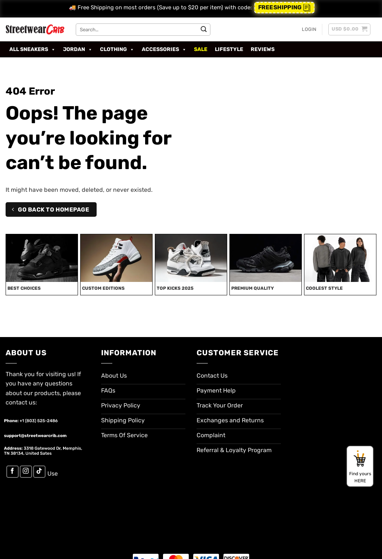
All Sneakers (32, 49)
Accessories (164, 49)
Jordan (78, 49)
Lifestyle (229, 49)
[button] (309, 29)
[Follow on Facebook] (12, 472)
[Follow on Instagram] (26, 472)
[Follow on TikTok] (39, 472)
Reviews (263, 49)
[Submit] (203, 29)
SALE (200, 49)
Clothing (117, 49)
